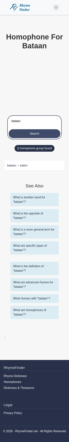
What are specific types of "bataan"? (30, 248)
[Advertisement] (34, 81)
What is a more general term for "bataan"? (33, 232)
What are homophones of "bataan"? (29, 312)
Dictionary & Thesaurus (19, 387)
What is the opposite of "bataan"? (28, 215)
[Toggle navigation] (56, 7)
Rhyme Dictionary (15, 376)
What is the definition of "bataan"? (28, 268)
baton (24, 165)
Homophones (12, 381)
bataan (11, 165)
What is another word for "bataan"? (29, 199)
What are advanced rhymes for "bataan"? (33, 284)
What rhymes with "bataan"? (31, 298)
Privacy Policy (13, 413)
